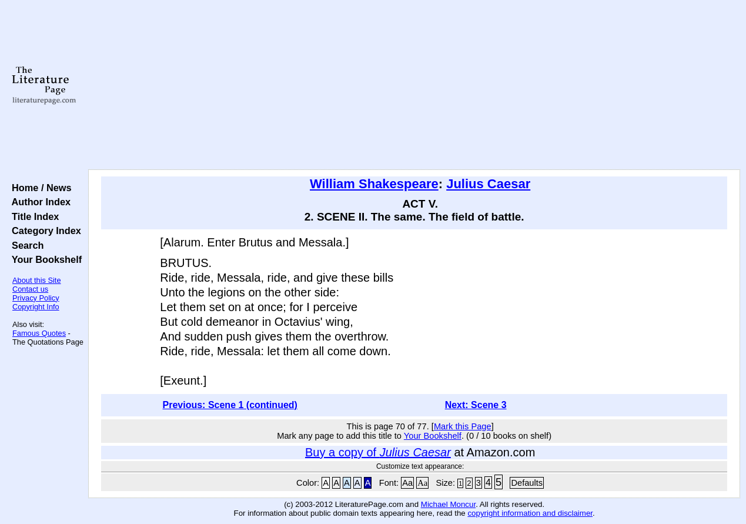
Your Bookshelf (44, 259)
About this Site (36, 280)
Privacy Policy (35, 297)
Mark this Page (462, 426)
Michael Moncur (448, 504)
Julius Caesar (488, 183)
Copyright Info (35, 306)
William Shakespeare (374, 183)
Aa (407, 483)
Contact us (30, 289)
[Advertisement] (414, 85)
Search (25, 245)
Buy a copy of (378, 452)
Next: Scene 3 (476, 405)
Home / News (39, 187)
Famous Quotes (39, 333)
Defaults (527, 483)
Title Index (32, 216)
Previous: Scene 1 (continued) (230, 405)
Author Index (38, 201)
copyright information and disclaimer (530, 513)
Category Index (43, 230)
